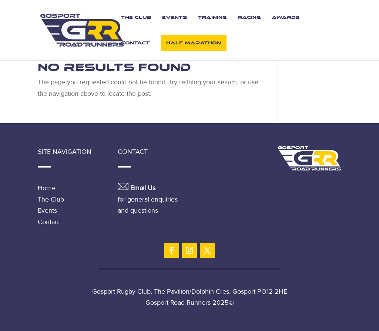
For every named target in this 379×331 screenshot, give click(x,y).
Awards (286, 17)
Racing (249, 17)
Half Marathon (193, 42)
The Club (136, 17)
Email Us (142, 188)
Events (174, 17)
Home (47, 188)
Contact (135, 42)
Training (212, 17)
